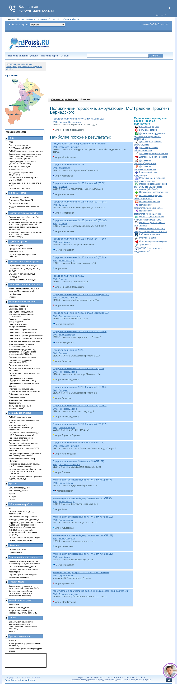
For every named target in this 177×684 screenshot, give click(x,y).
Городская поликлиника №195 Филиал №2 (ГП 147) (79, 201)
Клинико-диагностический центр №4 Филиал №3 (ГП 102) (83, 516)
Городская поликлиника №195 (68, 164)
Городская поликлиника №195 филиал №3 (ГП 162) (80, 220)
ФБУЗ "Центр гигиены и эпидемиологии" (20, 407)
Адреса (81, 677)
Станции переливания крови (153, 241)
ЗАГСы (12, 631)
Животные (14, 545)
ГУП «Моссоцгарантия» (20, 417)
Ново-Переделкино (68, 372)
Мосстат (13, 640)
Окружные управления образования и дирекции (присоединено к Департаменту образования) (26, 524)
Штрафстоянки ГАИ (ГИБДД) (22, 280)
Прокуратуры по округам (20, 248)
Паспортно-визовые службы (23, 213)
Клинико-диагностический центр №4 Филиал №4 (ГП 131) (83, 535)
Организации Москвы (64, 99)
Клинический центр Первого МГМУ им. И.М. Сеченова (81, 572)
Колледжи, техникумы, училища (24, 519)
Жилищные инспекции (19, 166)
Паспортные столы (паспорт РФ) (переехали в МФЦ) (24, 218)
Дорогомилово (66, 483)
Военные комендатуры (19, 607)
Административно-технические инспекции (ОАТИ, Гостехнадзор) (24, 562)
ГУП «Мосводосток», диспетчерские (26, 151)
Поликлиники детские (149, 201)
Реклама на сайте (135, 677)
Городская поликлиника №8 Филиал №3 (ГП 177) (78, 461)
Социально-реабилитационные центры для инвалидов (23, 444)
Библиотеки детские (18, 490)
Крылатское (64, 168)
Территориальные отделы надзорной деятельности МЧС (23, 611)
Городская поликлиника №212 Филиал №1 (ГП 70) (79, 368)
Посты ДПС (14, 277)
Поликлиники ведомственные (153, 192)
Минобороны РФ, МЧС (20, 600)
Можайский (64, 242)
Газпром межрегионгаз (19, 145)
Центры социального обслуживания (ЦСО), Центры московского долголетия (26, 471)
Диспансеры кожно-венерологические (18, 325)
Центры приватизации (19, 188)
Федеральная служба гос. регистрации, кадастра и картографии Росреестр (21, 593)
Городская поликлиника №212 (68, 350)
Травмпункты (145, 245)
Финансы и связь (17, 193)
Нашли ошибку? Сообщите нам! (154, 24)
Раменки (63, 279)
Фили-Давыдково (67, 335)
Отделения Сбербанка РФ (21, 200)
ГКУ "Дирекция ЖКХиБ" (20, 148)
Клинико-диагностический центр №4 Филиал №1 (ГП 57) (82, 479)
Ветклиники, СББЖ (18, 549)
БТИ (11, 142)
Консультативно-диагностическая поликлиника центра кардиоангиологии (91, 591)
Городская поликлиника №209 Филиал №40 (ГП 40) (79, 331)
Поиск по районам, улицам (23, 55)
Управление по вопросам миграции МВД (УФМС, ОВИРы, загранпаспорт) (25, 234)
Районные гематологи (150, 234)
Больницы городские (149, 126)
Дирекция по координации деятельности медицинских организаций (149, 136)
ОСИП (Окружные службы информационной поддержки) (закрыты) (23, 532)
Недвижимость (16, 581)
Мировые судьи (16, 245)
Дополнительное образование (23, 516)
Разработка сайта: (14, 680)
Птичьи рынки (15, 552)
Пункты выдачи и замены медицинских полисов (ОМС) (22, 379)
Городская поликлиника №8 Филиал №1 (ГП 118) (78, 118)
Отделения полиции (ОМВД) (22, 274)
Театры (12, 496)
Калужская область (46, 19)
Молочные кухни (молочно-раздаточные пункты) (21, 345)
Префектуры (15, 294)
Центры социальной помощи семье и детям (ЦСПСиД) (25, 477)
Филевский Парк (67, 260)
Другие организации (19, 636)
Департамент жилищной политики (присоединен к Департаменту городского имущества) (25, 156)
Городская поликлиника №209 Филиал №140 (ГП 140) (81, 294)
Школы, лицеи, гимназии (20, 540)
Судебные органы (18, 241)
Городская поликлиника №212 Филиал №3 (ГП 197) (79, 405)
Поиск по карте (49, 55)
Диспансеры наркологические (153, 153)
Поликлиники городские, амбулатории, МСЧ (20, 361)
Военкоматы (14, 604)
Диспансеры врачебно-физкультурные (19, 320)
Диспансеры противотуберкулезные (26, 335)
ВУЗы (11, 508)
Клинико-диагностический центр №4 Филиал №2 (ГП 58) (82, 498)
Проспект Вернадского (70, 122)
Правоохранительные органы (24, 261)
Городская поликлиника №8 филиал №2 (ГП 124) (78, 442)
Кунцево (63, 186)
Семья (12, 617)
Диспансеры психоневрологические (25, 338)
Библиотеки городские (19, 488)
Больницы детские (148, 130)
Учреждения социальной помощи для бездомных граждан (24, 465)
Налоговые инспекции (19, 197)
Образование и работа (20, 504)
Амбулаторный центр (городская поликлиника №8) (79, 143)
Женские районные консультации (24, 341)
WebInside (30, 680)
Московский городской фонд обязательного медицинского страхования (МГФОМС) (150, 187)
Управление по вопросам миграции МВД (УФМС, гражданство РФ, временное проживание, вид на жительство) (25, 225)
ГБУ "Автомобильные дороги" (23, 566)
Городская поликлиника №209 (68, 276)
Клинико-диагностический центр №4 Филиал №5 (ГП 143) (83, 554)
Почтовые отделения (19, 203)
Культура (13, 483)
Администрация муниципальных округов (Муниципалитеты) (24, 290)
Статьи (65, 55)
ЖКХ (11, 138)
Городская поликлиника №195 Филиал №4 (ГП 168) (79, 238)
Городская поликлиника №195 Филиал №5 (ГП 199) (79, 257)
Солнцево (63, 353)
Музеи (12, 493)
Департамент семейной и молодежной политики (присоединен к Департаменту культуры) (23, 625)
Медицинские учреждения (22, 301)
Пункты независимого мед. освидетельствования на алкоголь (25, 390)
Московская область (26, 19)
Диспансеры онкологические (153, 157)
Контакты (119, 677)
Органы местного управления (24, 284)
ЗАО (55, 122)
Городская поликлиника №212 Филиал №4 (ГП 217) (79, 424)
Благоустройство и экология (23, 557)
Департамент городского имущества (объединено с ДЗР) (24, 587)
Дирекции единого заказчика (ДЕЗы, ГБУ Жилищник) (22, 162)
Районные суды (16, 251)
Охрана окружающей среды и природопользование (22, 575)
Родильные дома (147, 238)
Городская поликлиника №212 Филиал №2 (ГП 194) (79, 387)
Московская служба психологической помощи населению (21, 427)
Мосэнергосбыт (16, 169)
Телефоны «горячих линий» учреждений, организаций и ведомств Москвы (24, 66)
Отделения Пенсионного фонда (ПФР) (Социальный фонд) (24, 433)
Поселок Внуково (67, 427)
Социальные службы (20, 413)
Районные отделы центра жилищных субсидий (21, 439)
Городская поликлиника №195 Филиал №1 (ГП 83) (79, 183)
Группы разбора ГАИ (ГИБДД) (23, 265)
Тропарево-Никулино (69, 147)
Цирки (12, 499)
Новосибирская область (68, 19)
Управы (12, 297)
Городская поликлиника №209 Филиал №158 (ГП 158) (81, 313)
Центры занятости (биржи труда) (24, 537)
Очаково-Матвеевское (69, 316)
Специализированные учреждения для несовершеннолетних (25, 454)
